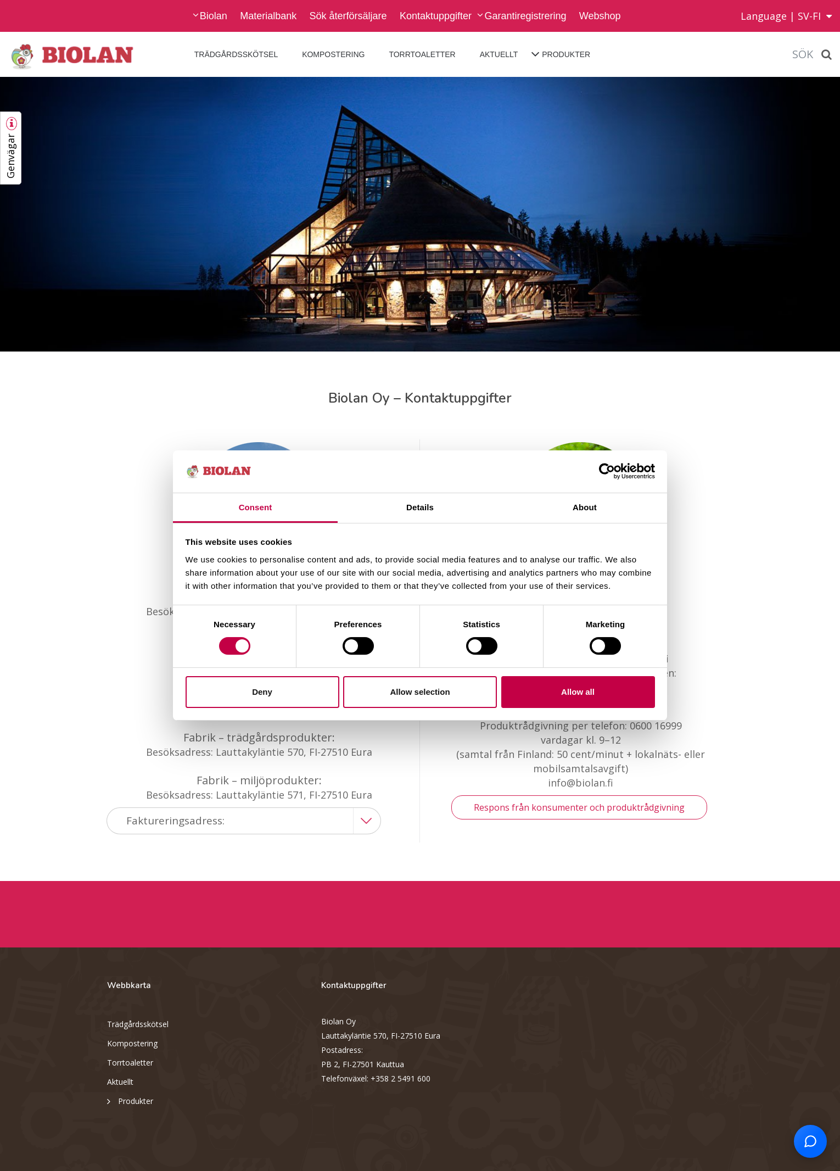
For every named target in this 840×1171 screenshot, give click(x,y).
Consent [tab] (255, 507)
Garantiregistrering (525, 15)
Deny (262, 691)
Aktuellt (499, 54)
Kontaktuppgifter (436, 15)
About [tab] (585, 507)
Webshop (600, 15)
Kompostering (333, 54)
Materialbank (268, 15)
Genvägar (10, 156)
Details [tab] (420, 507)
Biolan (213, 15)
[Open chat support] (810, 1141)
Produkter (566, 54)
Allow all (578, 691)
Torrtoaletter (422, 54)
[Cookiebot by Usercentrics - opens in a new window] (607, 471)
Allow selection (420, 691)
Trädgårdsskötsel (236, 54)
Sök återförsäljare (348, 15)
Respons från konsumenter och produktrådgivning (579, 807)
